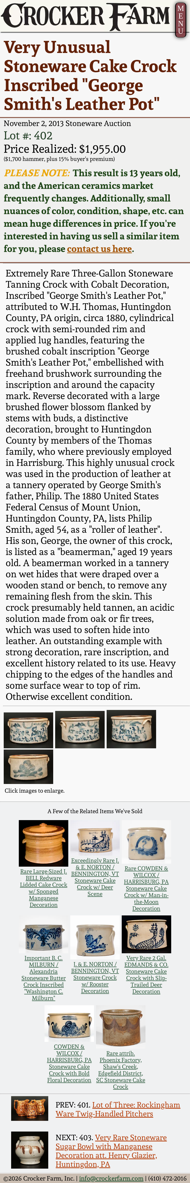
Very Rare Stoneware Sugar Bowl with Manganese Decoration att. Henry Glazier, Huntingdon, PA (111, 1151)
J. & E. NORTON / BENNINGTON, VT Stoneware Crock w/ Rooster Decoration (95, 977)
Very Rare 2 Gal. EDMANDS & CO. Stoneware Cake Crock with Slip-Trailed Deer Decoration (146, 975)
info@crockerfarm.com (111, 1178)
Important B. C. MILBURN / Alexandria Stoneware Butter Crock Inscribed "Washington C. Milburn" (44, 978)
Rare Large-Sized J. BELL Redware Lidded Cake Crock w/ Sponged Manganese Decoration (43, 888)
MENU (180, 19)
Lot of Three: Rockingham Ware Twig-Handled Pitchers (118, 1109)
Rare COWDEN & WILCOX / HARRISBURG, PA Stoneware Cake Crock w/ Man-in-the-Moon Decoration (146, 888)
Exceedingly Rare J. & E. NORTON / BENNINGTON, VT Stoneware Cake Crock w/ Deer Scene (95, 877)
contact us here (99, 248)
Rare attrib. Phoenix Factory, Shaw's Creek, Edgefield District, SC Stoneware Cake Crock (120, 1070)
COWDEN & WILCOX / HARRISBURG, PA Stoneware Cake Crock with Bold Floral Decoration (69, 1063)
